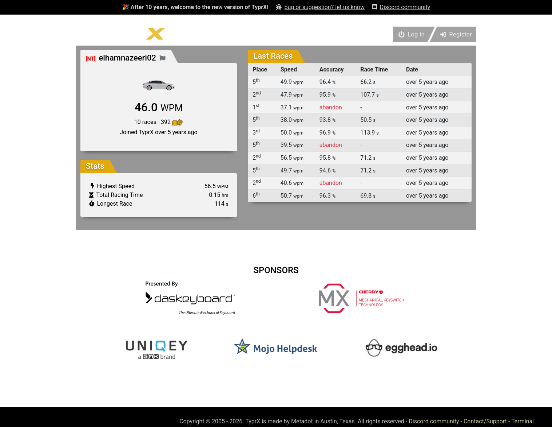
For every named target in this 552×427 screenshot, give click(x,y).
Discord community (434, 421)
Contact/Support (485, 421)
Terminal (522, 421)
